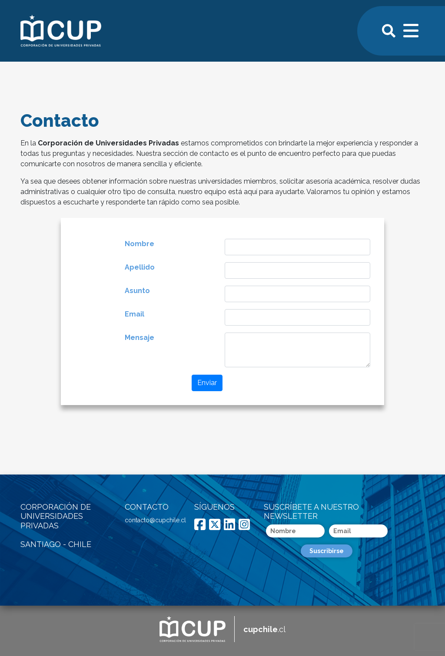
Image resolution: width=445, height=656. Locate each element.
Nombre (139, 244)
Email (134, 314)
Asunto (137, 291)
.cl (264, 629)
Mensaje (139, 337)
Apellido (140, 267)
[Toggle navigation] (411, 29)
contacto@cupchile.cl (155, 520)
